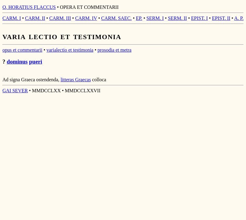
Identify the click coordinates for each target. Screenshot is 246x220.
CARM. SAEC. (116, 18)
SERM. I (155, 18)
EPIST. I (199, 18)
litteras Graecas (76, 79)
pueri (35, 61)
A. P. (239, 18)
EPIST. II (221, 18)
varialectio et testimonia (69, 50)
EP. (139, 18)
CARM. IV (86, 18)
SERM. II (177, 18)
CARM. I (11, 18)
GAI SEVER (15, 90)
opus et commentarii (22, 50)
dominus (17, 61)
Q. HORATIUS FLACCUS (29, 7)
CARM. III (60, 18)
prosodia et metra (115, 50)
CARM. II (35, 18)
